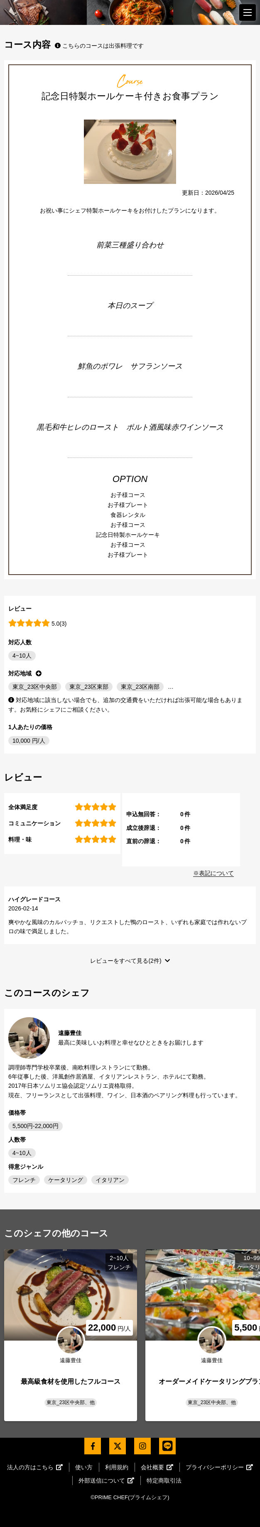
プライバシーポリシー (219, 1467)
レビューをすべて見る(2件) (125, 960)
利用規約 (116, 1467)
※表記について (213, 873)
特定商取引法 (164, 1480)
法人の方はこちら (35, 1467)
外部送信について (106, 1480)
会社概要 (157, 1467)
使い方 (84, 1467)
